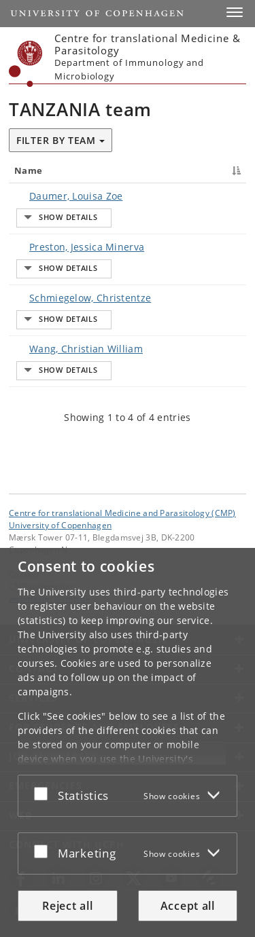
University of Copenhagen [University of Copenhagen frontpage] (60, 525)
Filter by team (60, 140)
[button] (234, 12)
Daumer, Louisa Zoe (75, 195)
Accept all (187, 905)
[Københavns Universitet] (26, 64)
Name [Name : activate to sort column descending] (28, 170)
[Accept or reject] (44, 793)
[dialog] (127, 742)
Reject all (67, 905)
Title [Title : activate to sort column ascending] (154, 170)
